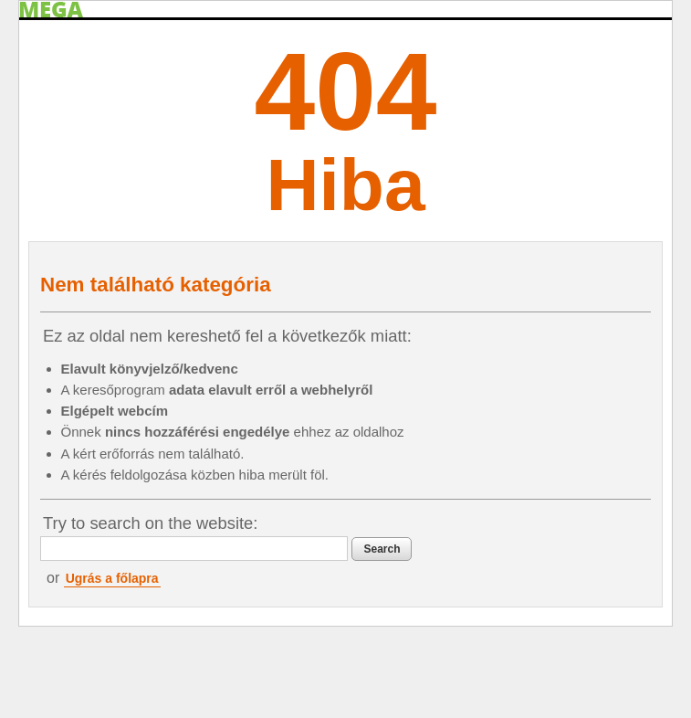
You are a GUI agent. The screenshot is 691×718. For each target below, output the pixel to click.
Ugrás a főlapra (112, 578)
